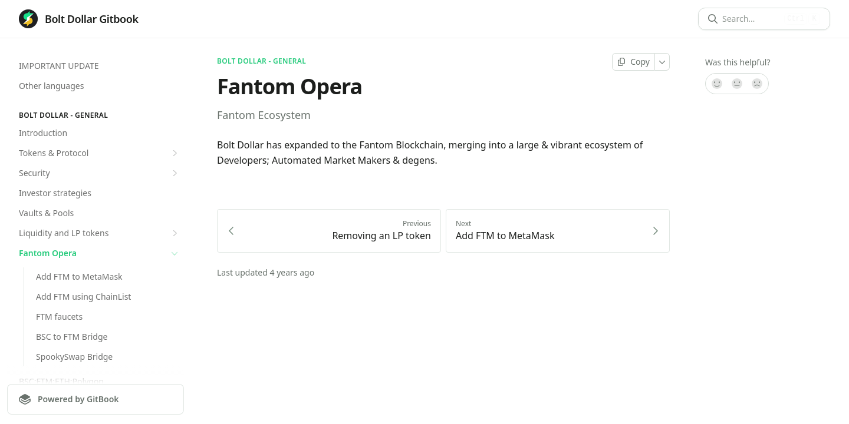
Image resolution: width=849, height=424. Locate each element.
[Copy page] (633, 62)
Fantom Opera (99, 253)
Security (99, 173)
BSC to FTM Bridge (71, 336)
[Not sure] (737, 84)
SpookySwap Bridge (74, 356)
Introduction (43, 132)
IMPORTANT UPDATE (59, 65)
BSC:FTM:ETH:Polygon (61, 381)
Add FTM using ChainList (83, 296)
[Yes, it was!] (716, 84)
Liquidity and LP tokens (99, 233)
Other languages (51, 85)
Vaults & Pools (46, 212)
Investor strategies (55, 192)
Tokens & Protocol (99, 153)
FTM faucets (59, 316)
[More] (662, 62)
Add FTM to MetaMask (79, 276)
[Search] (751, 18)
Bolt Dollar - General (261, 61)
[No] (757, 84)
